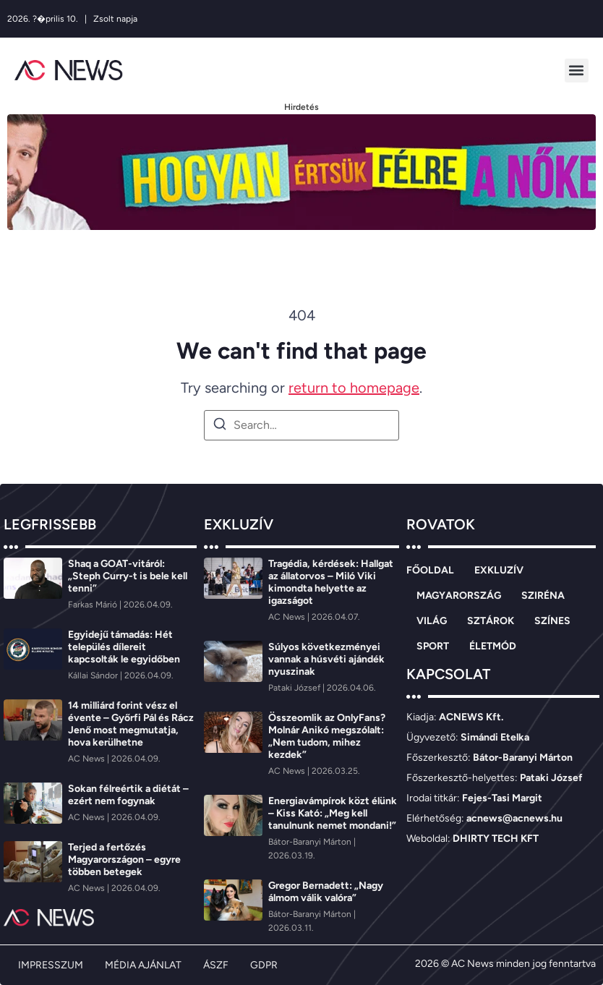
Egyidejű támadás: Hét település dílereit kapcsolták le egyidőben (124, 646)
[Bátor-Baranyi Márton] (311, 842)
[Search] (220, 426)
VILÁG (431, 621)
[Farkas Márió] (93, 605)
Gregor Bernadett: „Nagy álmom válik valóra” (325, 891)
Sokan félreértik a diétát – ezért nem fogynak (128, 795)
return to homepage (353, 387)
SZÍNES (552, 621)
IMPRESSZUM (50, 965)
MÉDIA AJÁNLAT (143, 965)
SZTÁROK (490, 621)
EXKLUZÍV (498, 570)
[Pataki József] (295, 688)
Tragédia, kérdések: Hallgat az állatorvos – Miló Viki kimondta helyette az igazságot (330, 582)
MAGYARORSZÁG (458, 595)
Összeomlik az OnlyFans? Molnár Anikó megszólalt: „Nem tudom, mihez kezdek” (326, 736)
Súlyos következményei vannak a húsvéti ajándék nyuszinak (326, 659)
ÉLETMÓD (492, 646)
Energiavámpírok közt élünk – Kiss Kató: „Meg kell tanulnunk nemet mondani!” (332, 813)
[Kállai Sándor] (94, 675)
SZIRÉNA (543, 595)
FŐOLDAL (430, 570)
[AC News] (87, 759)
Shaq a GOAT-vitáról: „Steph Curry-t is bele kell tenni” (127, 576)
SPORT (432, 646)
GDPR (264, 965)
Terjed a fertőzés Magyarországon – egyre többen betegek (124, 859)
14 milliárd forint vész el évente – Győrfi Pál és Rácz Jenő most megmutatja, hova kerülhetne (131, 724)
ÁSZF (215, 965)
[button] (577, 70)
